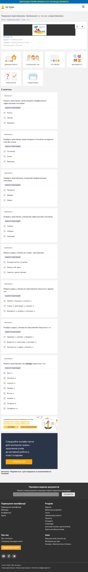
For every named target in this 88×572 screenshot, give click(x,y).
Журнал (48, 507)
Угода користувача (8, 568)
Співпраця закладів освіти (12, 541)
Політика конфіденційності (41, 568)
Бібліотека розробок (53, 510)
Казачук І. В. (8, 37)
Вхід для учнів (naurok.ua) (55, 538)
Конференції (6, 513)
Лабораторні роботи (53, 515)
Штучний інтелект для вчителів (57, 527)
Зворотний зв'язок (11, 547)
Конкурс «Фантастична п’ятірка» (58, 544)
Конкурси (49, 521)
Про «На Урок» (7, 538)
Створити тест (19, 462)
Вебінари (4, 510)
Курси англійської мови (54, 529)
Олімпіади (49, 524)
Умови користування (23, 568)
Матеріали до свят (52, 541)
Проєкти (48, 518)
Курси (3, 515)
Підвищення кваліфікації (11, 507)
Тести (47, 513)
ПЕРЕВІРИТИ (68, 494)
